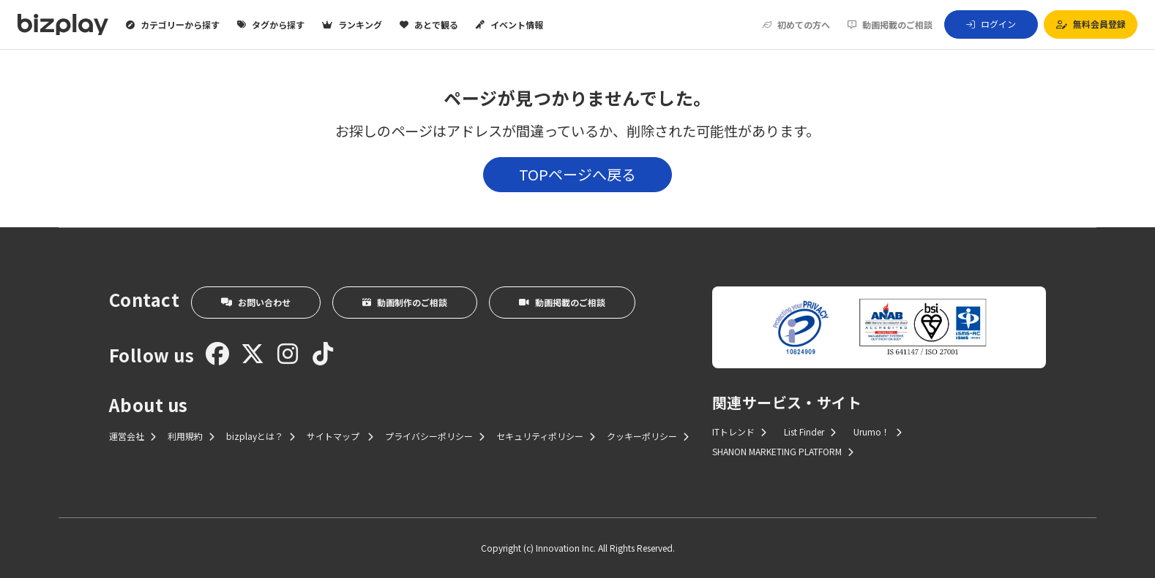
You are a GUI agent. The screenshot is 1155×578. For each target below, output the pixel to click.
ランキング (352, 24)
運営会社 (132, 436)
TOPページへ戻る (577, 174)
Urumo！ (877, 431)
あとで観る (429, 24)
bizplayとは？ (260, 436)
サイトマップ (340, 436)
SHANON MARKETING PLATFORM (782, 451)
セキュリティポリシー (545, 436)
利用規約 (191, 436)
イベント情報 (509, 24)
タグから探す (270, 24)
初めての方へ (796, 24)
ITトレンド (739, 431)
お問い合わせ (256, 302)
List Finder (810, 431)
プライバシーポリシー (435, 436)
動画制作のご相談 (404, 302)
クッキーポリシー (648, 436)
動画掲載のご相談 (890, 24)
